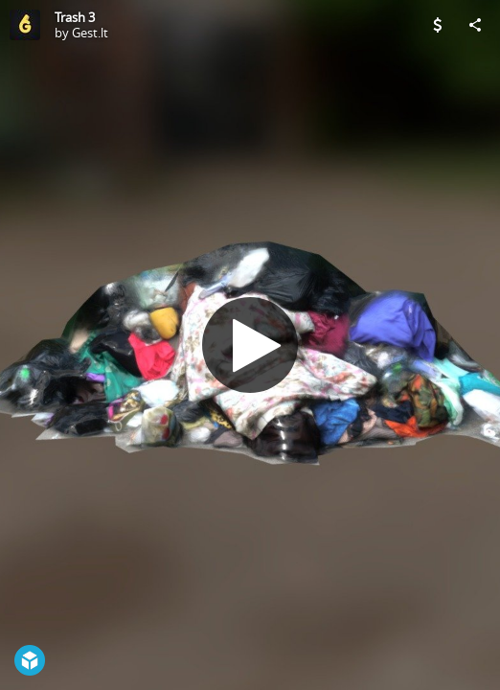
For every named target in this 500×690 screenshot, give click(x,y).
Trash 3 (75, 17)
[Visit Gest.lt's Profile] (25, 25)
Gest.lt (90, 32)
